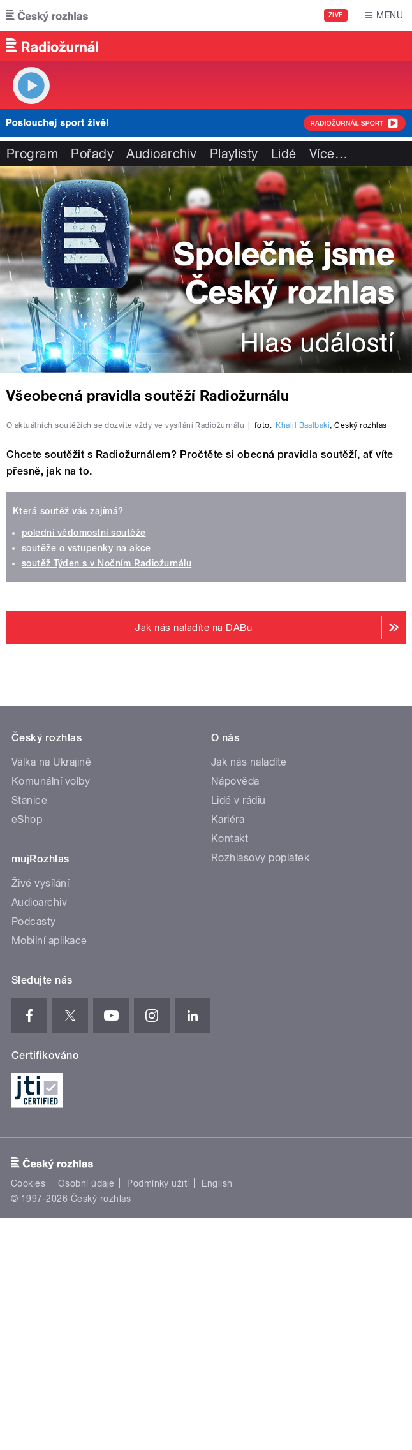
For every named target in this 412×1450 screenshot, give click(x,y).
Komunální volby (50, 1013)
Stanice (29, 1032)
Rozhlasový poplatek (260, 1089)
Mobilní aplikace (49, 1172)
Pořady (92, 153)
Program (32, 153)
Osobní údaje (86, 1415)
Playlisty (234, 153)
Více (328, 153)
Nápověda (235, 1013)
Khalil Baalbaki (303, 657)
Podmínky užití (158, 1415)
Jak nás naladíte (249, 994)
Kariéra (227, 1051)
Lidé (284, 153)
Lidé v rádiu (238, 1032)
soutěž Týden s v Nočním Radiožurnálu (106, 795)
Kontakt (229, 1070)
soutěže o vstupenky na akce (86, 779)
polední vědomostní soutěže (83, 764)
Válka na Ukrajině (51, 994)
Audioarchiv (161, 153)
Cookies (28, 1415)
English (217, 1415)
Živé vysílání (40, 1115)
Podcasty (33, 1153)
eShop (26, 1051)
